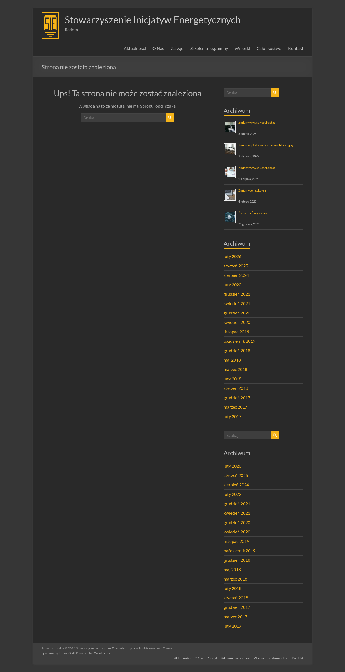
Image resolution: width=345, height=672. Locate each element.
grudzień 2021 (237, 293)
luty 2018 (232, 378)
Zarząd (177, 48)
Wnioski (242, 48)
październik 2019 (239, 341)
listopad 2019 (236, 331)
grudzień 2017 (237, 397)
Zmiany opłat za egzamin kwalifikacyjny (265, 145)
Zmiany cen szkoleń (252, 190)
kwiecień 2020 (237, 322)
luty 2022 (232, 284)
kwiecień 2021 (237, 303)
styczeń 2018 (236, 388)
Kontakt (295, 48)
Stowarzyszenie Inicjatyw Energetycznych (153, 20)
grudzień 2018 (237, 350)
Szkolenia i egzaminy (209, 48)
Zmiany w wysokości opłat (256, 123)
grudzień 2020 (237, 312)
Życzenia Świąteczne (253, 213)
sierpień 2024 (236, 275)
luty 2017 (232, 416)
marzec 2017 (235, 406)
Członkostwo (269, 48)
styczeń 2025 (236, 265)
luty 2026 (232, 256)
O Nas (158, 48)
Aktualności (135, 48)
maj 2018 (232, 359)
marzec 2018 (235, 369)
